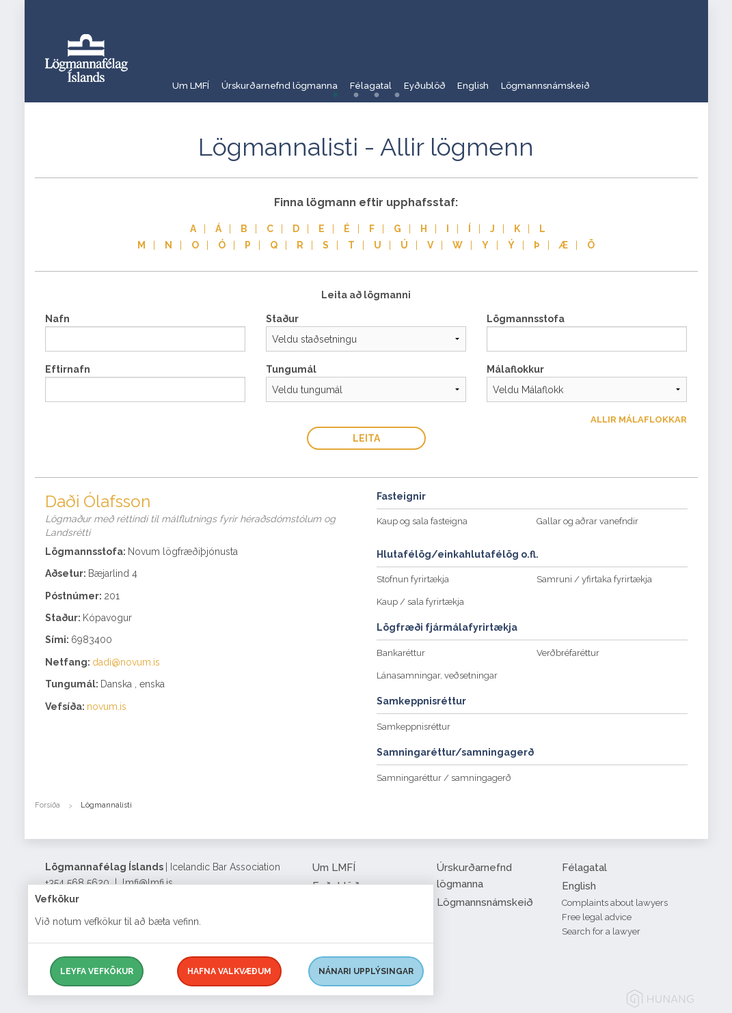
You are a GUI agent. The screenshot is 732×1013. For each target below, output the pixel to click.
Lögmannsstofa (526, 318)
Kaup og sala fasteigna (422, 521)
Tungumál (291, 369)
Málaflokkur (515, 369)
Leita (366, 438)
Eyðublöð (465, 78)
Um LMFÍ (191, 78)
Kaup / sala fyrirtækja (420, 602)
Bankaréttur (401, 653)
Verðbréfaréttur (568, 653)
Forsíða (47, 805)
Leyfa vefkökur (96, 971)
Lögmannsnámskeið (611, 78)
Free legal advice (597, 917)
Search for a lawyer (601, 931)
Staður (282, 318)
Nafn (57, 318)
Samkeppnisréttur (413, 727)
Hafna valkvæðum (229, 971)
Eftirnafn (67, 369)
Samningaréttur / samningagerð (444, 778)
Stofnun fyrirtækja (413, 579)
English (525, 78)
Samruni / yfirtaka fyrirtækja (594, 579)
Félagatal (399, 78)
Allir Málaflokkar (639, 419)
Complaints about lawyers (615, 903)
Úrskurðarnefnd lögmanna (293, 78)
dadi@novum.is (126, 662)
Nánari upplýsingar (366, 971)
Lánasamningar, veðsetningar (437, 675)
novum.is (106, 706)
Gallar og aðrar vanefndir (587, 521)
